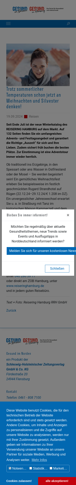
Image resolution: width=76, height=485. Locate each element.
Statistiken (38, 468)
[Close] (68, 215)
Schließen (57, 268)
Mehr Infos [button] (39, 460)
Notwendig (18, 468)
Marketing (58, 468)
